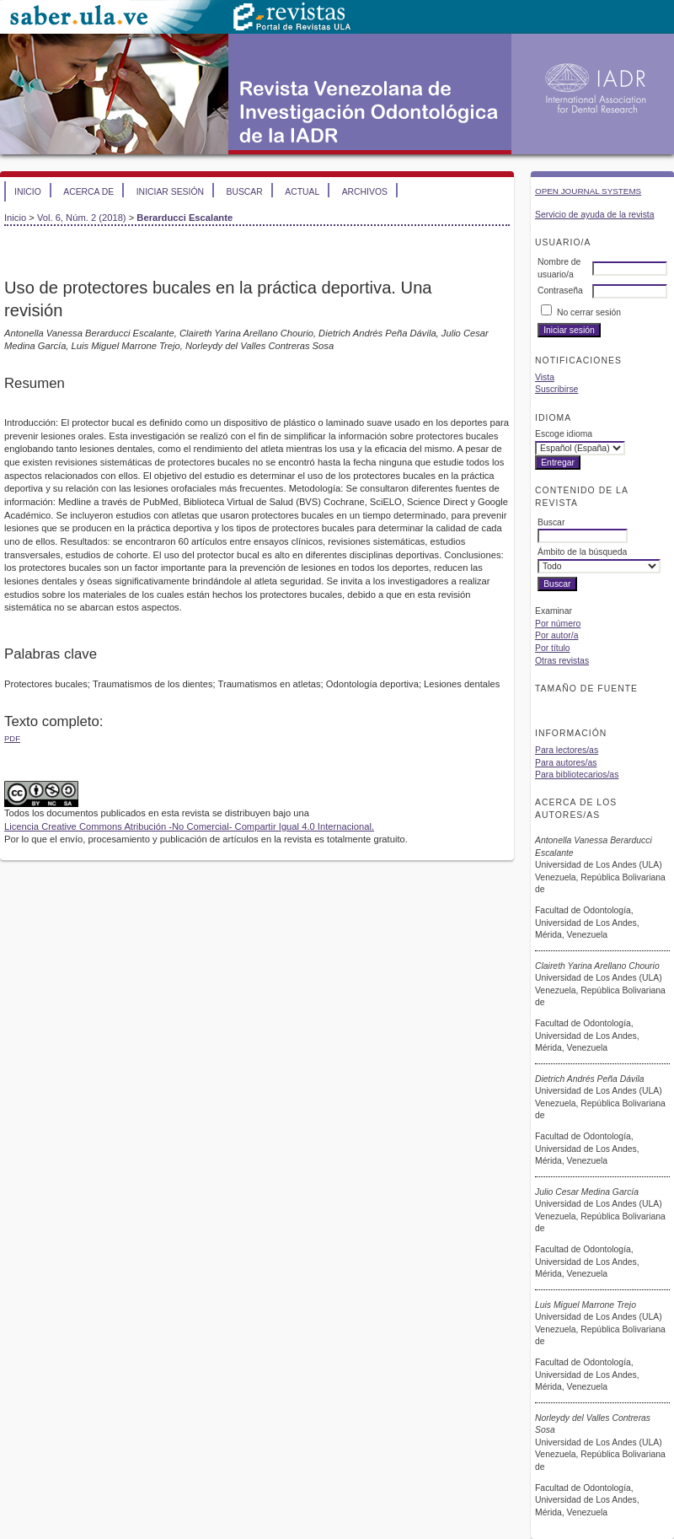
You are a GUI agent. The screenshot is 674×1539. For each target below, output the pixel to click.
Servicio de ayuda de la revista (595, 214)
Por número (557, 623)
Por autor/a (556, 635)
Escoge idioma (563, 434)
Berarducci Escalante (184, 218)
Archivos (365, 191)
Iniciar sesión (170, 191)
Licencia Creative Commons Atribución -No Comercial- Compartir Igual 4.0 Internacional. (189, 826)
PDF (12, 738)
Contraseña (560, 290)
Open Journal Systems (588, 191)
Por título (552, 648)
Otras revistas (562, 660)
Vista (544, 377)
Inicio (27, 191)
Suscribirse (556, 389)
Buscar (244, 191)
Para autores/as (565, 762)
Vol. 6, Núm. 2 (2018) (81, 218)
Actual (302, 191)
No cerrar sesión (589, 312)
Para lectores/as (566, 750)
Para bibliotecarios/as (576, 774)
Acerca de (88, 191)
